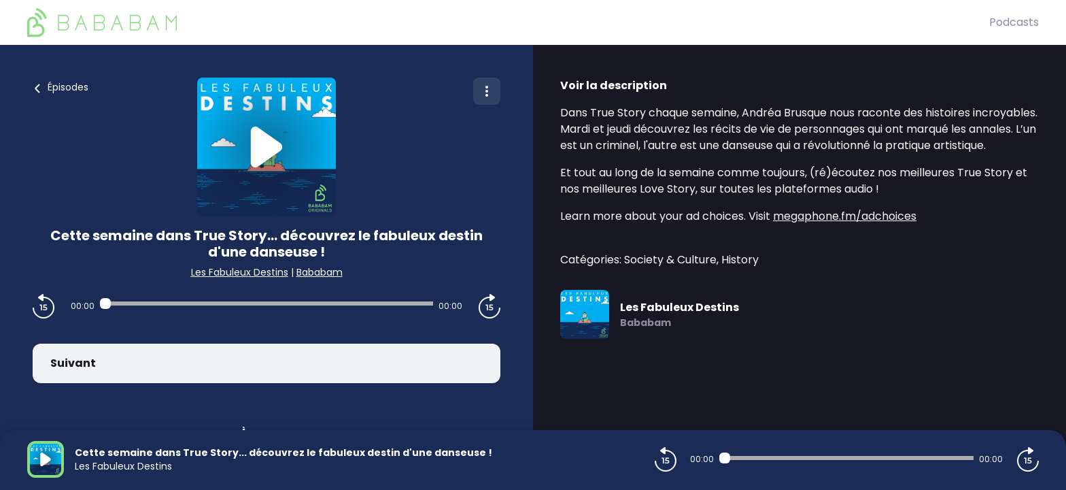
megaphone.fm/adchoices (844, 216)
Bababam (319, 272)
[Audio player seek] (266, 303)
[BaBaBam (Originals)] (508, 22)
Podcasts (1014, 22)
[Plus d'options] (486, 91)
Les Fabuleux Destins (239, 272)
